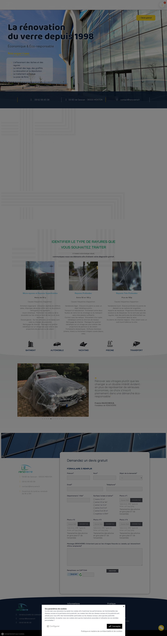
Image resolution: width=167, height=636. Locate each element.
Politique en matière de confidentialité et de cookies (101, 631)
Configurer (53, 626)
